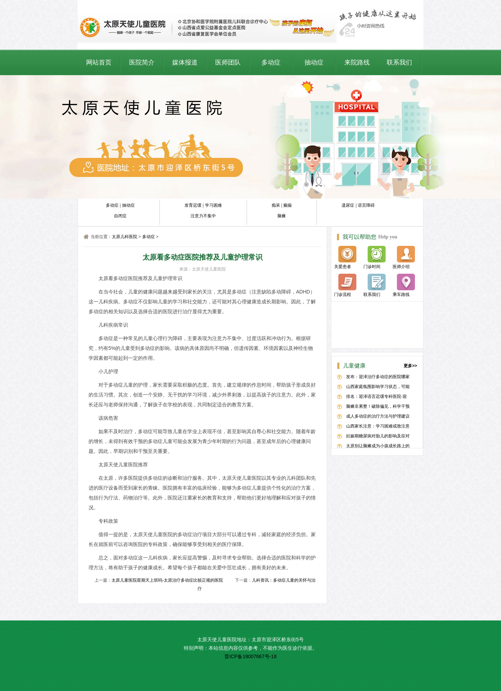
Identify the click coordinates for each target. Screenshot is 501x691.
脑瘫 (281, 215)
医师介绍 (404, 257)
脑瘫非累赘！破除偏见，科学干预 (378, 406)
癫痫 (287, 205)
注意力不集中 (203, 215)
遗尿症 (348, 205)
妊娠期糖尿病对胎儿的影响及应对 (378, 436)
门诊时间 (374, 257)
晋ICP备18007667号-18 (250, 656)
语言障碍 (366, 205)
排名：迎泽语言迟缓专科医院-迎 (376, 396)
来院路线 (357, 62)
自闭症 (120, 215)
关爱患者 (345, 257)
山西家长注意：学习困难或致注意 (378, 426)
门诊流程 (345, 285)
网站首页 (98, 62)
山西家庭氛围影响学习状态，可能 (378, 386)
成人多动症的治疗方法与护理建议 (378, 416)
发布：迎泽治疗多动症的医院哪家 (378, 376)
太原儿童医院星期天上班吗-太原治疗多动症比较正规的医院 (167, 580)
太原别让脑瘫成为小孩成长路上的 (378, 445)
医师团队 (228, 62)
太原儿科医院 (124, 236)
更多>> (410, 365)
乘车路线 (404, 285)
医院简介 (142, 62)
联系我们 (399, 62)
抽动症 (314, 62)
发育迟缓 (193, 205)
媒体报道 (185, 62)
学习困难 (213, 205)
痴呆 (276, 205)
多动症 (270, 62)
